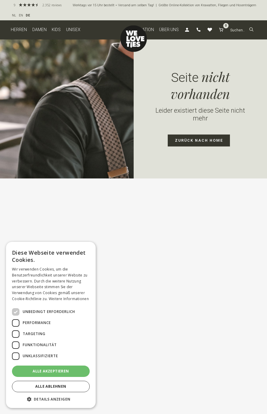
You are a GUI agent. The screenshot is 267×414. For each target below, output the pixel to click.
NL (14, 15)
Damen (39, 29)
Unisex (73, 29)
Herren (19, 29)
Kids (56, 29)
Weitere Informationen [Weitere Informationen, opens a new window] (69, 298)
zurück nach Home (199, 140)
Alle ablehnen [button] (50, 386)
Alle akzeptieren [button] (51, 371)
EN (21, 15)
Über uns (169, 29)
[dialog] (51, 325)
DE (28, 15)
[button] (251, 30)
